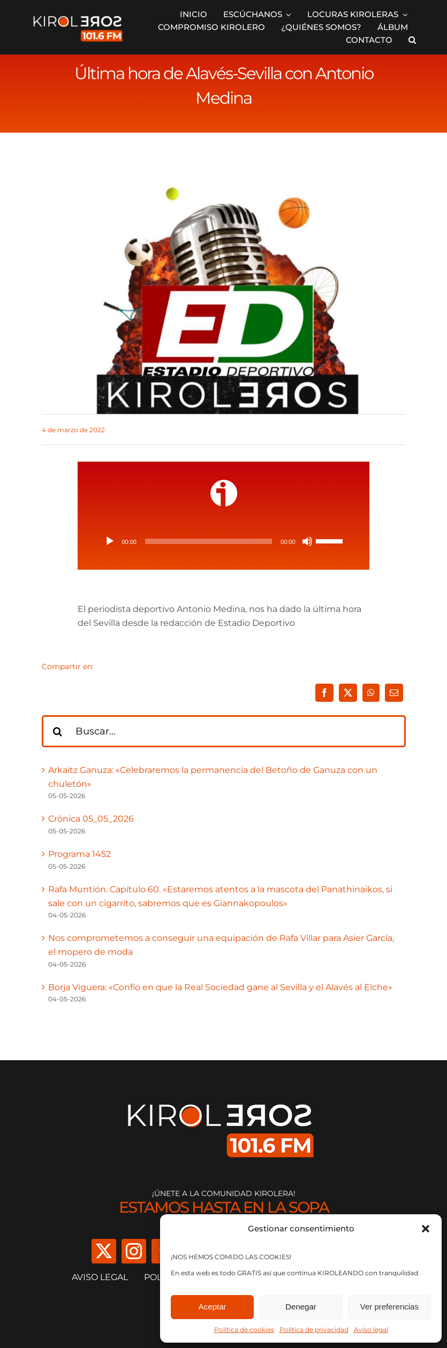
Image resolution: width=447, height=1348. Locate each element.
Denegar (300, 1306)
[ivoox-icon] (223, 484)
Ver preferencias (389, 1306)
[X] (348, 692)
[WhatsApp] (371, 692)
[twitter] (104, 1251)
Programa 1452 (79, 854)
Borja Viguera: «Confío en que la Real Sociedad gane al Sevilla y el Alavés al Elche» (220, 987)
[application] (223, 541)
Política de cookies (244, 1330)
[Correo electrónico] (394, 692)
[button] (425, 1228)
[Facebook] (324, 692)
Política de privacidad (313, 1330)
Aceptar (212, 1306)
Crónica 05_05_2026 (91, 819)
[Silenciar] (307, 541)
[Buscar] (58, 731)
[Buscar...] (224, 731)
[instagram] (134, 1251)
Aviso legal (371, 1330)
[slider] (208, 541)
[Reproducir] (109, 541)
